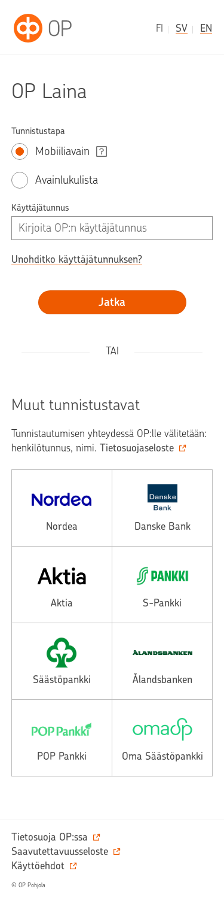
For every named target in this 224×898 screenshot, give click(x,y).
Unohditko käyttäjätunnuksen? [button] (76, 259)
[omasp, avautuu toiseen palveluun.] (162, 738)
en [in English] (206, 28)
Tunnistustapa (38, 131)
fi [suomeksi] (159, 28)
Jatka (112, 302)
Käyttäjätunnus (40, 207)
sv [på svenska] (182, 28)
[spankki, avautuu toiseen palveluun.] (162, 585)
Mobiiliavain (62, 151)
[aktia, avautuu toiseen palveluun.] (62, 585)
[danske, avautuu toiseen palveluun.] (162, 508)
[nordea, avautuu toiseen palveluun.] (62, 508)
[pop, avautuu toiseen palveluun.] (62, 738)
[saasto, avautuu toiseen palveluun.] (62, 661)
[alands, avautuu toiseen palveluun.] (162, 661)
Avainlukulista (66, 180)
